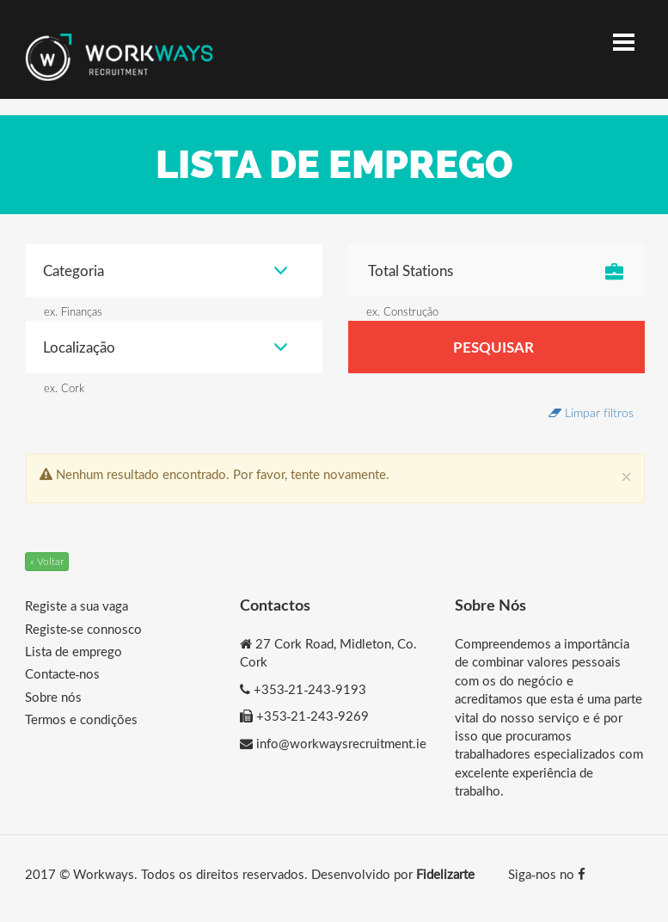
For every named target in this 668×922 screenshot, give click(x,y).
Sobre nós (53, 696)
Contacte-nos (63, 673)
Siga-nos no (546, 874)
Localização (165, 347)
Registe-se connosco (84, 628)
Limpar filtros (591, 412)
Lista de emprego (73, 651)
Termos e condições (81, 719)
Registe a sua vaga (76, 605)
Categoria (165, 270)
